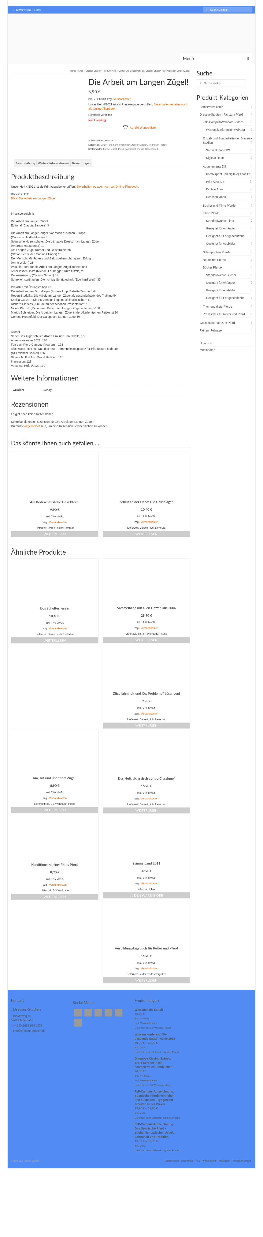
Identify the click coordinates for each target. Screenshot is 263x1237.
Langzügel (130, 149)
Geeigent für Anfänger (220, 282)
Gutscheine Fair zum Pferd (217, 323)
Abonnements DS (214, 166)
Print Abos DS (215, 181)
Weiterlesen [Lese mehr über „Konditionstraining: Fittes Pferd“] (55, 919)
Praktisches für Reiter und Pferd (224, 314)
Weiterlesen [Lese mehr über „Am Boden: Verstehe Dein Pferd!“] (55, 557)
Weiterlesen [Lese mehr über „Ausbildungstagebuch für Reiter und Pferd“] (146, 1003)
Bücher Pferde (212, 267)
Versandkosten (122, 99)
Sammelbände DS (218, 150)
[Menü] (216, 58)
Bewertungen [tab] (81, 186)
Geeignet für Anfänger (220, 228)
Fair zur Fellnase (211, 330)
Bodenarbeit (151, 149)
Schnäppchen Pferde (217, 252)
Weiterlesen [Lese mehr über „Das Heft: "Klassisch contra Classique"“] (146, 833)
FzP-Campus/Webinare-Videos (223, 122)
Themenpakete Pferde (217, 306)
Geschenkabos (216, 197)
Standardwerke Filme (220, 220)
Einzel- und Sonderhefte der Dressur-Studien (124, 144)
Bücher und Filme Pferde (219, 205)
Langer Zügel (110, 149)
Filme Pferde (211, 213)
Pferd (121, 149)
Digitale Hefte (215, 158)
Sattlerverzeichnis (211, 107)
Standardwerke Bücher (221, 275)
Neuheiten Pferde (158, 144)
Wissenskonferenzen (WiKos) (225, 129)
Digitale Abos (214, 189)
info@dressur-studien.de (28, 1053)
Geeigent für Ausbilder (221, 290)
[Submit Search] (206, 9)
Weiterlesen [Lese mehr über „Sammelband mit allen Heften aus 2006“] (146, 663)
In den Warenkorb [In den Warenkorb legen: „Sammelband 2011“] (146, 918)
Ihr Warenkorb (27, 9)
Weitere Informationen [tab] (53, 186)
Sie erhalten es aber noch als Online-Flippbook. (107, 209)
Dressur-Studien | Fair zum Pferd (221, 114)
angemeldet (32, 449)
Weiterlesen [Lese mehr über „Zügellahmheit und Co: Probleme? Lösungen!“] (146, 748)
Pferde (140, 149)
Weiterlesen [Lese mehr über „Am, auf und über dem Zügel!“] (55, 833)
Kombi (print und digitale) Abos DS (228, 174)
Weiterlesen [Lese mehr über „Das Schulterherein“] (55, 663)
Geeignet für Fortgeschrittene (225, 236)
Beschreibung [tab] (25, 186)
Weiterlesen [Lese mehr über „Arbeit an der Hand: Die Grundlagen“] (146, 557)
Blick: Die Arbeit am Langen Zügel (33, 221)
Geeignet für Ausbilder (221, 243)
